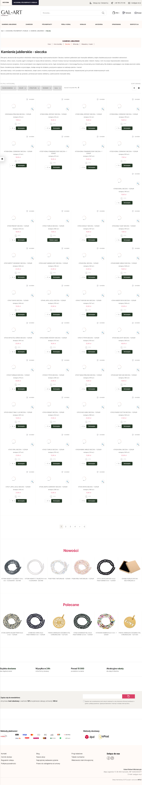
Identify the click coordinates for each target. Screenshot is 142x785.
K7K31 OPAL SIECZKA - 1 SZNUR (18, 449)
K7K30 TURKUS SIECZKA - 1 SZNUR (53, 449)
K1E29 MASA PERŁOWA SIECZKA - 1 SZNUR (18, 114)
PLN (117, 13)
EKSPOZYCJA (134, 24)
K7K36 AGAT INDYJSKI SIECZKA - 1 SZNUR (124, 375)
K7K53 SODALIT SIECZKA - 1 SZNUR (88, 226)
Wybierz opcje (53, 240)
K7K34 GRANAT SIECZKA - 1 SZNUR (53, 412)
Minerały (76, 44)
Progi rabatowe (77, 754)
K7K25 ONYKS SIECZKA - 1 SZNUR (88, 487)
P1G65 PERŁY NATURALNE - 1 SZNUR (83, 578)
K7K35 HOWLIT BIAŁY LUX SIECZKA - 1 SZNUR (18, 412)
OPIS (17, 124)
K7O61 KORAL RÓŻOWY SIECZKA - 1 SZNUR (88, 114)
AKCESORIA (99, 24)
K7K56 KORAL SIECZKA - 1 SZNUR (124, 188)
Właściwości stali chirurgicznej (82, 760)
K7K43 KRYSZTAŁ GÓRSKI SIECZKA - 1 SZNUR (18, 338)
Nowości (71, 550)
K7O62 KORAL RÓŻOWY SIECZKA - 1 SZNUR (53, 114)
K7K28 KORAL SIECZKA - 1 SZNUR (124, 449)
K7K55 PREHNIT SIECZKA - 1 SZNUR (18, 226)
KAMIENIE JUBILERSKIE (9, 24)
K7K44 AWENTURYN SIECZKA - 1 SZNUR (124, 300)
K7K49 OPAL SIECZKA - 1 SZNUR (88, 263)
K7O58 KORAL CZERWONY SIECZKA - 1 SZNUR (18, 151)
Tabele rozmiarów (78, 757)
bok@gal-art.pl (136, 3)
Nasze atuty (40, 757)
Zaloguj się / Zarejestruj (99, 3)
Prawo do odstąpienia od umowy (48, 763)
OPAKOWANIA (116, 24)
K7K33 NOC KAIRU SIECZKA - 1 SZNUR (88, 412)
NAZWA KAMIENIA (9, 88)
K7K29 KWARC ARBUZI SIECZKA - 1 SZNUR (88, 449)
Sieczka (67, 44)
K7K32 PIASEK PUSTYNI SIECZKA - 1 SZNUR (124, 412)
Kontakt (4, 754)
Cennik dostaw (6, 757)
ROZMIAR (51, 88)
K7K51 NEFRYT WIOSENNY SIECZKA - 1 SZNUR (18, 263)
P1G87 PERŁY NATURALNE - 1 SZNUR (59, 578)
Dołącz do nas (113, 753)
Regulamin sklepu (7, 760)
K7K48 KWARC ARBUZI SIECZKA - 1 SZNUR (124, 263)
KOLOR (24, 88)
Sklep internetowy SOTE (119, 780)
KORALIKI (83, 24)
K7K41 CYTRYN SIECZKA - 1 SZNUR (88, 338)
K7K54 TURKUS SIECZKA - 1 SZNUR (53, 226)
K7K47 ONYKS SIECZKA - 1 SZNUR (18, 300)
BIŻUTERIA (6, 2)
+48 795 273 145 (119, 3)
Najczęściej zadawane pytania (47, 760)
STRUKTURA (37, 88)
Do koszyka (21, 128)
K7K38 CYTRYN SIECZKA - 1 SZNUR (53, 375)
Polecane (71, 604)
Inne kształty (58, 44)
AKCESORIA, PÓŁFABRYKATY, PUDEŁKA (25, 2)
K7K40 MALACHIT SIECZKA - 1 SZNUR (123, 338)
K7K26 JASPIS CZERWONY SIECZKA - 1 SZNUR (53, 487)
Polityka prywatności (8, 763)
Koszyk (137, 12)
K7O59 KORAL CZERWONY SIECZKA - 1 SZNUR (124, 114)
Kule (49, 44)
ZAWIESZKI (29, 24)
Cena (63, 88)
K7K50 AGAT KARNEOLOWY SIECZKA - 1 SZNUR (53, 263)
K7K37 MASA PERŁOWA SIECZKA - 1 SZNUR (88, 375)
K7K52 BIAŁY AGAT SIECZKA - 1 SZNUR (124, 226)
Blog (38, 754)
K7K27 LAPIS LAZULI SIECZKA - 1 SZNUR (18, 487)
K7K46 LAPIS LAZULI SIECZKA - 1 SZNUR (53, 300)
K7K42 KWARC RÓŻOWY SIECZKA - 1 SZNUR (53, 338)
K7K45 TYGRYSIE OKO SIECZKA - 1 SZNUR (88, 300)
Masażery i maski (87, 44)
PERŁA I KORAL (66, 24)
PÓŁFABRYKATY (47, 24)
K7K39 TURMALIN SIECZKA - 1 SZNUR (18, 375)
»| (84, 526)
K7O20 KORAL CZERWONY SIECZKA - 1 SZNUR (124, 151)
